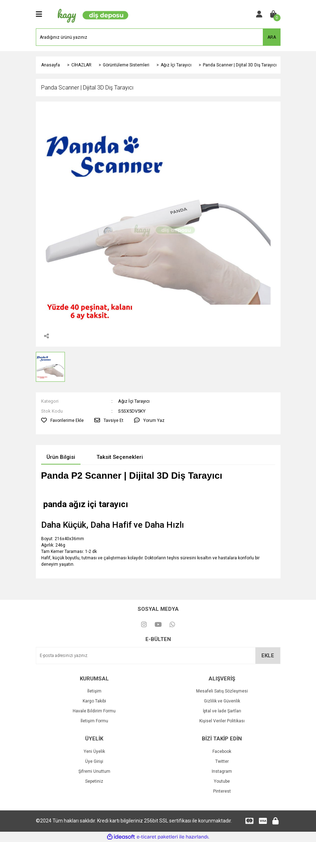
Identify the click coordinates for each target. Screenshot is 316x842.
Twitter (222, 761)
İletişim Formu (94, 720)
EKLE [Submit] (267, 655)
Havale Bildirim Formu (94, 710)
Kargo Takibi (94, 701)
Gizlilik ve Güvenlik (222, 701)
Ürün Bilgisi (60, 457)
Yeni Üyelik (94, 751)
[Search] (158, 37)
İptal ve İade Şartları (222, 710)
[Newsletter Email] (158, 655)
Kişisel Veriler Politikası (222, 720)
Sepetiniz (94, 781)
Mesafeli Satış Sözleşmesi (222, 691)
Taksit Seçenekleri (119, 457)
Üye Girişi (94, 761)
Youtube (222, 781)
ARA (271, 37)
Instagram (222, 771)
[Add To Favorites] (62, 420)
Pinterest (222, 791)
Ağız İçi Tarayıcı (134, 401)
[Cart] (273, 14)
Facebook (221, 751)
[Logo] (91, 13)
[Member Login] (259, 14)
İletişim (94, 691)
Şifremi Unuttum (94, 771)
